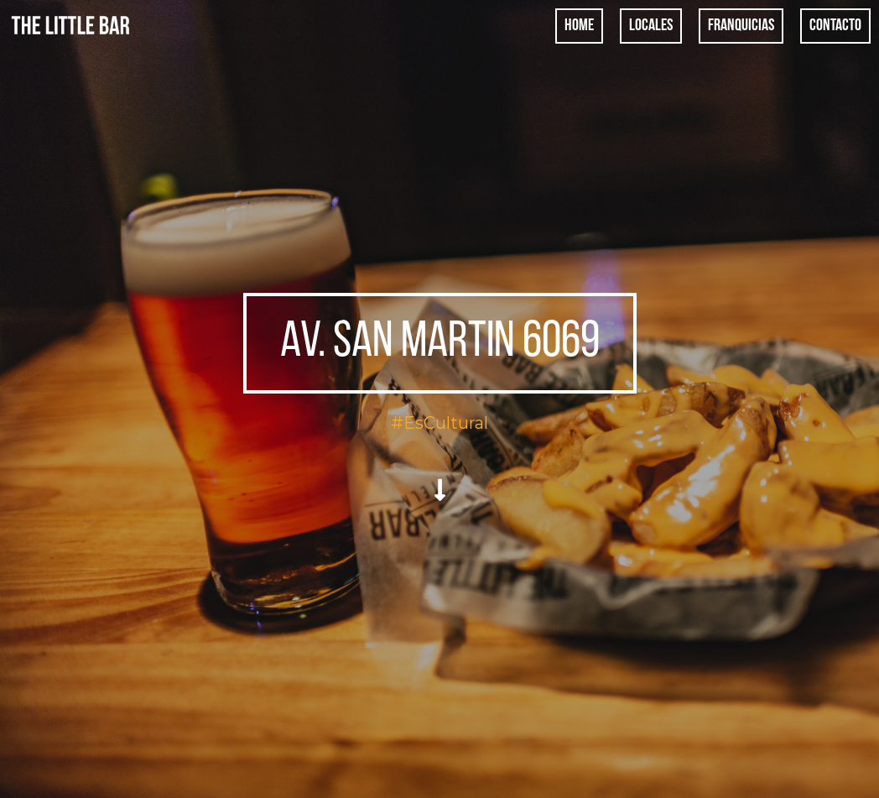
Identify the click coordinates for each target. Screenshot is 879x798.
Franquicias (741, 26)
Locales (651, 26)
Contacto (835, 26)
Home (579, 26)
